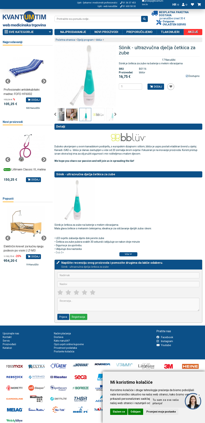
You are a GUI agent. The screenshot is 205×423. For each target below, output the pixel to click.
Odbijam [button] (136, 411)
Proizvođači (9, 344)
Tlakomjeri (170, 32)
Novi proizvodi (106, 32)
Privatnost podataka (65, 347)
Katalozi (7, 347)
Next (115, 114)
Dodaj (156, 86)
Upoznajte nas (11, 333)
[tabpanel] (26, 79)
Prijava (63, 316)
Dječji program (85, 39)
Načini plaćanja (62, 333)
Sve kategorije (28, 32)
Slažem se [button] (119, 411)
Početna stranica (65, 39)
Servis (6, 340)
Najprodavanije (73, 32)
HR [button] (175, 4)
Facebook (164, 337)
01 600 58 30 (128, 6)
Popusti (8, 198)
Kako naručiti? (62, 340)
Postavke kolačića (64, 351)
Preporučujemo (139, 32)
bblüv (99, 39)
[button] (184, 4)
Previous (55, 114)
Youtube (163, 345)
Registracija (78, 316)
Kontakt (7, 337)
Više (128, 254)
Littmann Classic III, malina (28, 169)
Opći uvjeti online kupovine (69, 344)
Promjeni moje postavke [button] (161, 411)
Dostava (58, 337)
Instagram (164, 341)
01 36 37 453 (128, 2)
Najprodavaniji (12, 42)
